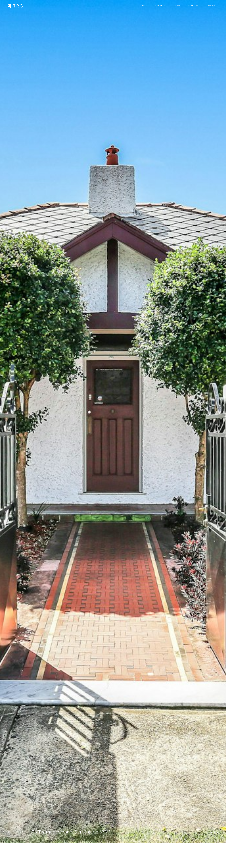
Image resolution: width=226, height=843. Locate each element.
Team (176, 5)
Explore (193, 5)
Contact (212, 5)
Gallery (213, 832)
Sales (143, 5)
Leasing (160, 5)
